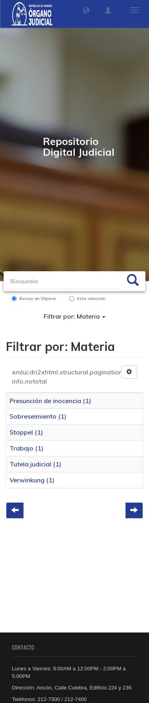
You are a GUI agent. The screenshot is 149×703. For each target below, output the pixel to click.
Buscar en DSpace (34, 298)
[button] (86, 10)
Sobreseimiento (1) (38, 416)
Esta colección (87, 298)
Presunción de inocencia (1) (50, 401)
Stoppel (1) (26, 432)
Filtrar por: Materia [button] (74, 316)
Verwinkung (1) (32, 480)
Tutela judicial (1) (35, 464)
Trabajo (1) (26, 448)
